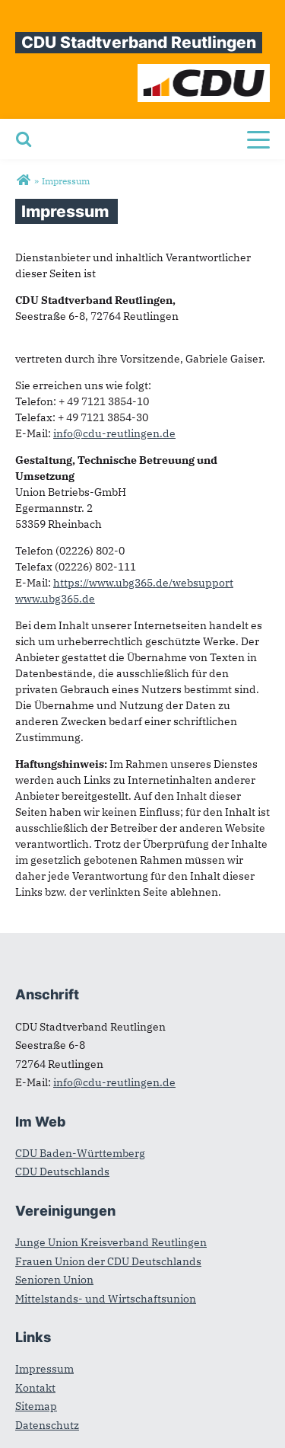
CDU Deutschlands (62, 1171)
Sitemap (36, 1406)
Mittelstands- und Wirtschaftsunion (105, 1299)
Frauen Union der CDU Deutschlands (108, 1261)
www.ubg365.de (55, 599)
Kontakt (35, 1388)
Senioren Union (54, 1280)
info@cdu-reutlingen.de (114, 433)
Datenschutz (47, 1425)
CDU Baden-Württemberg (80, 1153)
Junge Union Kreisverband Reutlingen (111, 1242)
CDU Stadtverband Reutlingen (138, 42)
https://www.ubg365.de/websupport (143, 583)
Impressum (44, 1369)
